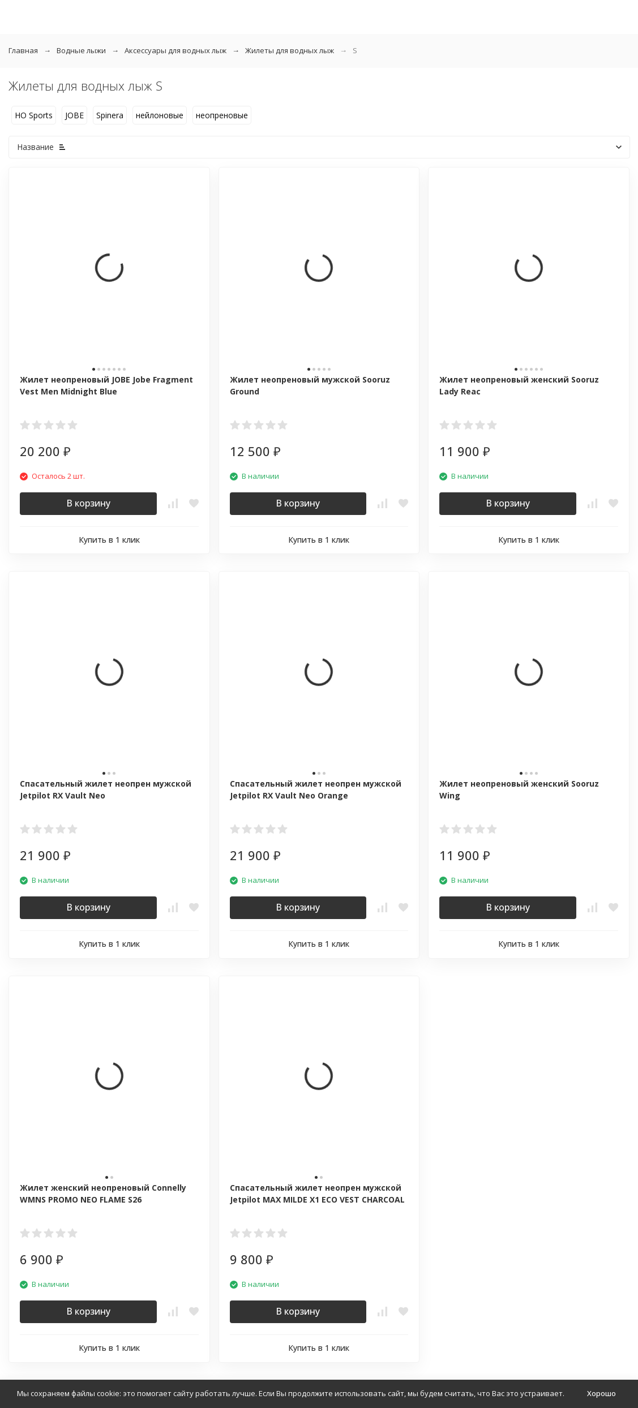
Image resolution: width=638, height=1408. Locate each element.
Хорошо (601, 1393)
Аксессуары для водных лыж (175, 50)
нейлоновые (159, 115)
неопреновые (222, 115)
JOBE (74, 115)
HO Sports (34, 115)
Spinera (109, 115)
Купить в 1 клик (109, 539)
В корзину (88, 503)
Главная (23, 50)
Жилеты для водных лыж (289, 50)
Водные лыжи (81, 50)
